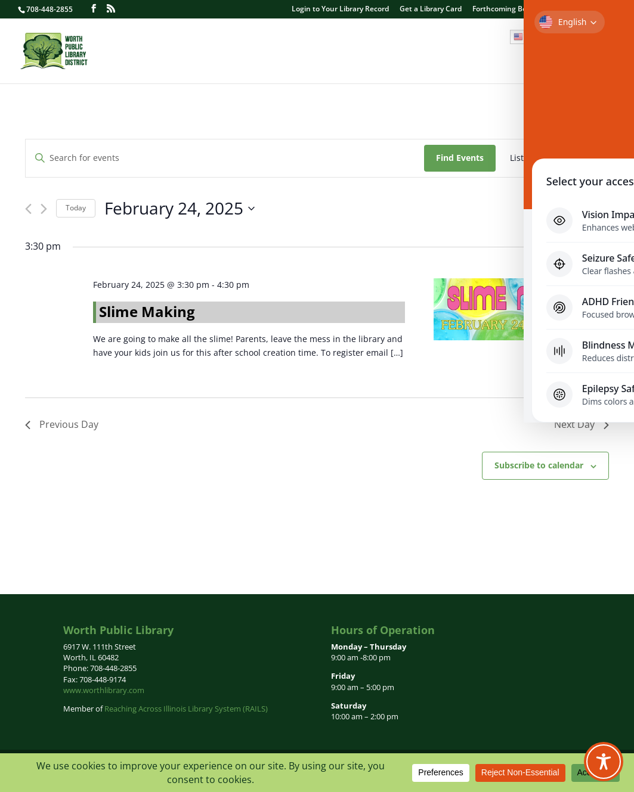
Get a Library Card (431, 9)
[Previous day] (28, 209)
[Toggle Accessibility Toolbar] (603, 761)
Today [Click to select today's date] (76, 208)
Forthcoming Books (505, 9)
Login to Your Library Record (340, 9)
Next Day (581, 424)
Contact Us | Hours (582, 9)
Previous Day (61, 424)
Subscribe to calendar (538, 465)
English (532, 37)
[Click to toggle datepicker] (179, 208)
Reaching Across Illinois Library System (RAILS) (186, 708)
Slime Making (147, 311)
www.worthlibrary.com (103, 690)
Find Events (460, 157)
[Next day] (44, 209)
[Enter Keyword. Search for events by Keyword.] (225, 158)
